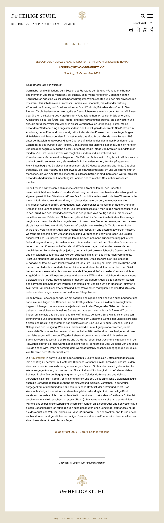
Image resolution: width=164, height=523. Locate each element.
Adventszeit (38, 357)
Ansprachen (42, 24)
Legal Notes (67, 519)
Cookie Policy (82, 519)
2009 (56, 24)
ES (79, 44)
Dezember (67, 24)
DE (67, 44)
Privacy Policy (100, 519)
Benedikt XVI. (21, 24)
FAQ (56, 519)
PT (97, 44)
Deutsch (140, 23)
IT (91, 44)
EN (73, 44)
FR (85, 44)
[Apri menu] (150, 16)
